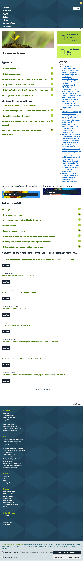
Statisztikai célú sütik (10, 552)
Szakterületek (7, 437)
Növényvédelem (7, 461)
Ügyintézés (6, 474)
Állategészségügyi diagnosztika (12, 441)
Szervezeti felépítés (8, 415)
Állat (4, 478)
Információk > (21, 195)
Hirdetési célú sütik (9, 557)
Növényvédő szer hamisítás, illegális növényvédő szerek (29, 236)
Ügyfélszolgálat (7, 500)
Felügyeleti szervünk (9, 420)
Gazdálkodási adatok (9, 417)
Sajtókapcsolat (7, 498)
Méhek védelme (10, 225)
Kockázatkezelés (7, 457)
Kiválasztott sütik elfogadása (67, 557)
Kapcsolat (6, 489)
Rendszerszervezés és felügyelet (12, 465)
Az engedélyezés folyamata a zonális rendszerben (19, 105)
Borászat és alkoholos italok (11, 446)
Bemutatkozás (7, 413)
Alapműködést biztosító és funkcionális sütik (36, 552)
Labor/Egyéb (6, 483)
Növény (5, 481)
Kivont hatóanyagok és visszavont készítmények (26, 111)
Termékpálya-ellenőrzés (10, 467)
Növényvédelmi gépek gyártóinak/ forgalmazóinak (26, 90)
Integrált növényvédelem (14, 231)
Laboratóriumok (7, 522)
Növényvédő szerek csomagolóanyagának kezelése (27, 241)
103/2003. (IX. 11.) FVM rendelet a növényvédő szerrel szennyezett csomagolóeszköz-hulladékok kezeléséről (70, 178)
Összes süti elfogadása (67, 552)
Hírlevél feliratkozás (8, 507)
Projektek (5, 422)
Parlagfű (7, 209)
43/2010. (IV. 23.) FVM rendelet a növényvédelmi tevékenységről (71, 120)
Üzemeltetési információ (10, 430)
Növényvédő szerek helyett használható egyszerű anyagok (26, 123)
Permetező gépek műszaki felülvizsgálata (22, 220)
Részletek (51, 192)
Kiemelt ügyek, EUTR (9, 454)
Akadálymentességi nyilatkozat (12, 428)
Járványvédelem (7, 452)
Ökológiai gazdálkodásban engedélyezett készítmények (22, 132)
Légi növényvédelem (12, 215)
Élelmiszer (6, 476)
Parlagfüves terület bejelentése (18, 95)
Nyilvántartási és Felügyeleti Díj (12, 463)
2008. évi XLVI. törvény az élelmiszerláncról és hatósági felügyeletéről (71, 114)
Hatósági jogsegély (8, 502)
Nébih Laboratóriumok (9, 494)
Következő (46, 389)
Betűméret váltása (80, 29)
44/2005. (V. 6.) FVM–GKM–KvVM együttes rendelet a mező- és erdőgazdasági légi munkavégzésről (70, 128)
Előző (37, 389)
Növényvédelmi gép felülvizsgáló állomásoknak (25, 79)
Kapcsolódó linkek (8, 424)
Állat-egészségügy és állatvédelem (13, 439)
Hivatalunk (6, 411)
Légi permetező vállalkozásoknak (18, 85)
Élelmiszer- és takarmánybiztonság (13, 448)
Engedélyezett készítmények (16, 116)
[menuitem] (35, 7)
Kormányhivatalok (8, 496)
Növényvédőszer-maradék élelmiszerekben (23, 247)
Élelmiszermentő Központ (10, 504)
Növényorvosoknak (12, 74)
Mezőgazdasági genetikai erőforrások (14, 459)
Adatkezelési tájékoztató (10, 426)
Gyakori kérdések (9, 513)
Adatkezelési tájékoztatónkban (12, 544)
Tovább (6, 265)
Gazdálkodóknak (11, 69)
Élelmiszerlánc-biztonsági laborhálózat (14, 450)
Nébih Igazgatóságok (9, 492)
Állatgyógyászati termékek (10, 444)
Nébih (28, 3)
